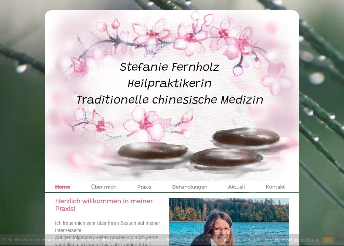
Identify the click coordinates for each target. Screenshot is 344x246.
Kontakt (275, 187)
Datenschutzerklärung (296, 239)
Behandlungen (189, 187)
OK (328, 239)
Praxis (144, 187)
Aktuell (236, 187)
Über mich (103, 187)
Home (62, 187)
